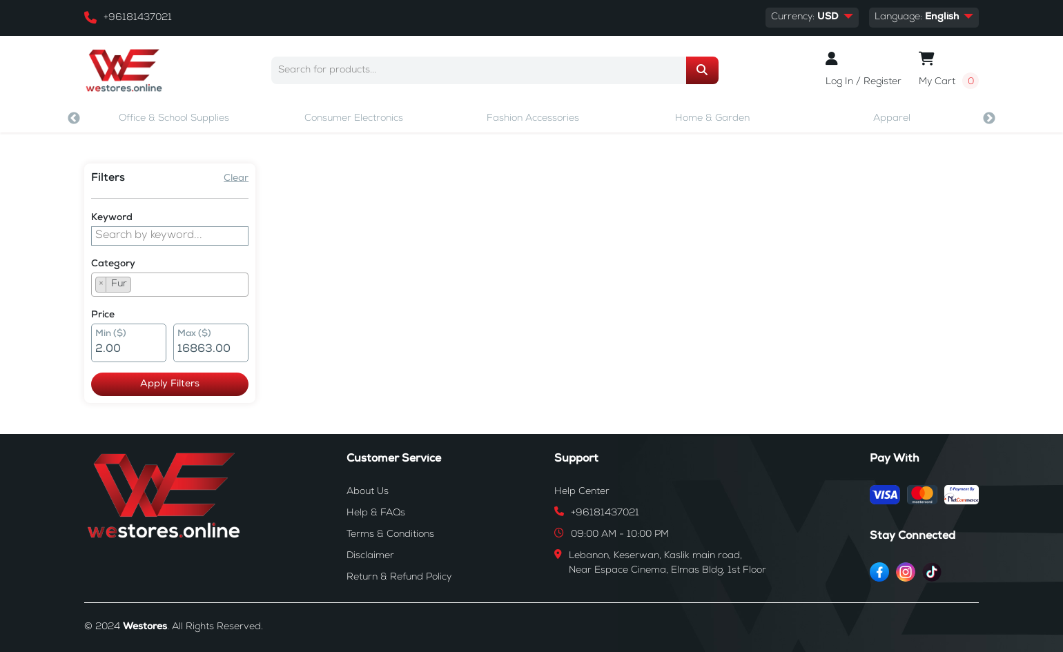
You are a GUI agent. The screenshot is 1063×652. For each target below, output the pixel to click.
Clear (236, 179)
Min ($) (110, 334)
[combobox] (169, 285)
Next (989, 119)
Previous (74, 119)
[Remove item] (101, 284)
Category (113, 264)
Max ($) (194, 334)
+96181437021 (138, 18)
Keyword (112, 218)
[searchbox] (139, 286)
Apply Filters (169, 384)
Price (103, 315)
